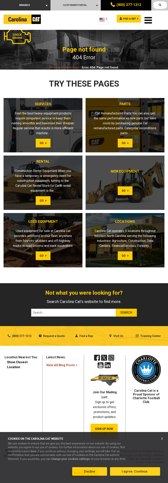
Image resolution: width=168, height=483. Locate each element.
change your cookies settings (70, 461)
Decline (89, 474)
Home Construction (64, 66)
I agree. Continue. (135, 474)
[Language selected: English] (103, 19)
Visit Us (116, 335)
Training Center (148, 335)
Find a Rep (84, 335)
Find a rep (126, 19)
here (33, 453)
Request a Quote (52, 335)
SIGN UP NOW (104, 428)
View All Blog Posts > (61, 364)
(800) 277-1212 (129, 5)
